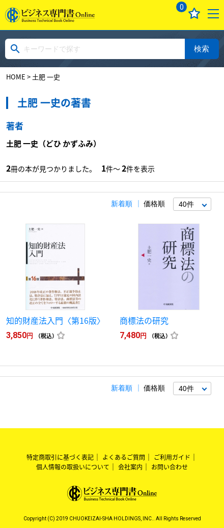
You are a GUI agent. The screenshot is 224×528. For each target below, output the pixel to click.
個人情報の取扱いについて (72, 466)
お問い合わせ (169, 466)
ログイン (155, 13)
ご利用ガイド (172, 457)
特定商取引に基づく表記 (60, 457)
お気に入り (194, 13)
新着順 (121, 204)
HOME (15, 76)
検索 (201, 48)
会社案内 (130, 466)
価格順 (154, 204)
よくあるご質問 (123, 457)
